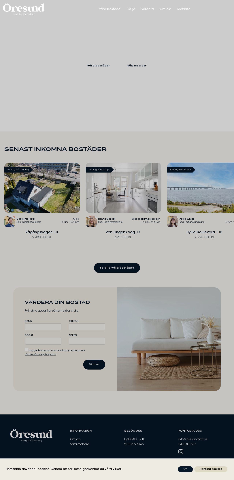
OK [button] (185, 469)
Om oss (203, 9)
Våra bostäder (148, 9)
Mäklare (221, 9)
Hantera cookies (211, 469)
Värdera (185, 9)
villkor (117, 469)
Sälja (169, 9)
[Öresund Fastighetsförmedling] (60, 9)
